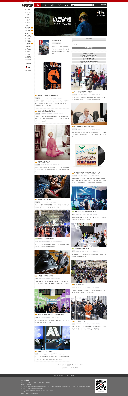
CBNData (47, 382)
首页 (38, 5)
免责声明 (29, 384)
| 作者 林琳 (54, 202)
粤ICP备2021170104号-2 (47, 391)
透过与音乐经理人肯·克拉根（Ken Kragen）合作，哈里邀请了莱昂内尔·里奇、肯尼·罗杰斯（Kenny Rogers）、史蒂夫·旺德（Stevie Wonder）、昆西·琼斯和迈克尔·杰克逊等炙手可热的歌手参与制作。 (89, 181)
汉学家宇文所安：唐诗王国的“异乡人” (84, 126)
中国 (73, 324)
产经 (59, 5)
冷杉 (52, 5)
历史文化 (38, 98)
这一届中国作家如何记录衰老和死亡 (84, 92)
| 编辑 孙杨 (60, 164)
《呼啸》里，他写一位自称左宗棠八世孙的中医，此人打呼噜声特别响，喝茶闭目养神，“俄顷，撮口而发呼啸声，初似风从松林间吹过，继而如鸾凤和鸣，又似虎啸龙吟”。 (52, 119)
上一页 (64, 364)
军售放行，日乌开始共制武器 (45, 276)
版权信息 (23, 384)
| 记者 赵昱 (89, 214)
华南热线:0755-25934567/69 (89, 62)
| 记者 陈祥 (52, 278)
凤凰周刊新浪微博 (25, 382)
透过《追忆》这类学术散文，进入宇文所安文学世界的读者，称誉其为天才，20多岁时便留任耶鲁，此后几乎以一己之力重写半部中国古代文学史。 (89, 134)
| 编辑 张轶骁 (95, 214)
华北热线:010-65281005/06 (88, 59)
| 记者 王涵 (89, 251)
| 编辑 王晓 (97, 324)
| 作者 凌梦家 (92, 94)
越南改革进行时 (56, 40)
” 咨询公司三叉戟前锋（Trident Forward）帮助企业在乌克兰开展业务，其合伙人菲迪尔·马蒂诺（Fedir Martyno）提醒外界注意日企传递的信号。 (52, 284)
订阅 (66, 5)
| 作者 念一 (55, 98)
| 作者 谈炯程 (92, 129)
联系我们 (72, 375)
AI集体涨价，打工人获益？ (45, 351)
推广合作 (67, 375)
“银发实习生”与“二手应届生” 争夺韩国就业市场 (51, 314)
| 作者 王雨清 (55, 113)
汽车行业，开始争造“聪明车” (46, 239)
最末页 (81, 364)
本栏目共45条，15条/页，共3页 (70, 368)
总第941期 (57, 43)
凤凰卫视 (36, 382)
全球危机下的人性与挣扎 (44, 199)
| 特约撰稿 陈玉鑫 (54, 354)
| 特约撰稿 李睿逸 (91, 324)
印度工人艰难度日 (79, 284)
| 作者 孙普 (55, 164)
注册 (105, 4)
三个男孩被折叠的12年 (80, 321)
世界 (37, 278)
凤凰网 (32, 382)
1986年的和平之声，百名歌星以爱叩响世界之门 (87, 173)
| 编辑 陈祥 (60, 98)
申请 (27, 380)
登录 (102, 4)
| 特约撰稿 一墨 (90, 287)
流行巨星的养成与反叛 (44, 162)
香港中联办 (41, 382)
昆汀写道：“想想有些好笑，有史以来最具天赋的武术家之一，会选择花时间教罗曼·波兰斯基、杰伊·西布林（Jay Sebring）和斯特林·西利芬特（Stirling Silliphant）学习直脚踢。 (52, 103)
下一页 (76, 364)
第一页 (59, 364)
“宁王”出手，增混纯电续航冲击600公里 (85, 212)
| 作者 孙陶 (91, 175)
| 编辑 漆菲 (58, 278)
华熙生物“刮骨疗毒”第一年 (82, 248)
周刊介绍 (56, 375)
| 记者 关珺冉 (53, 317)
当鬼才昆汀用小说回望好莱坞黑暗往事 (48, 95)
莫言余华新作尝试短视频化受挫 (46, 111)
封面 (45, 5)
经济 (73, 214)
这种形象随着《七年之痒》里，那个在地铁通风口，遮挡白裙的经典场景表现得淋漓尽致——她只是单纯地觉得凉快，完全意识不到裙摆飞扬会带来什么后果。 (52, 170)
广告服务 (61, 375)
